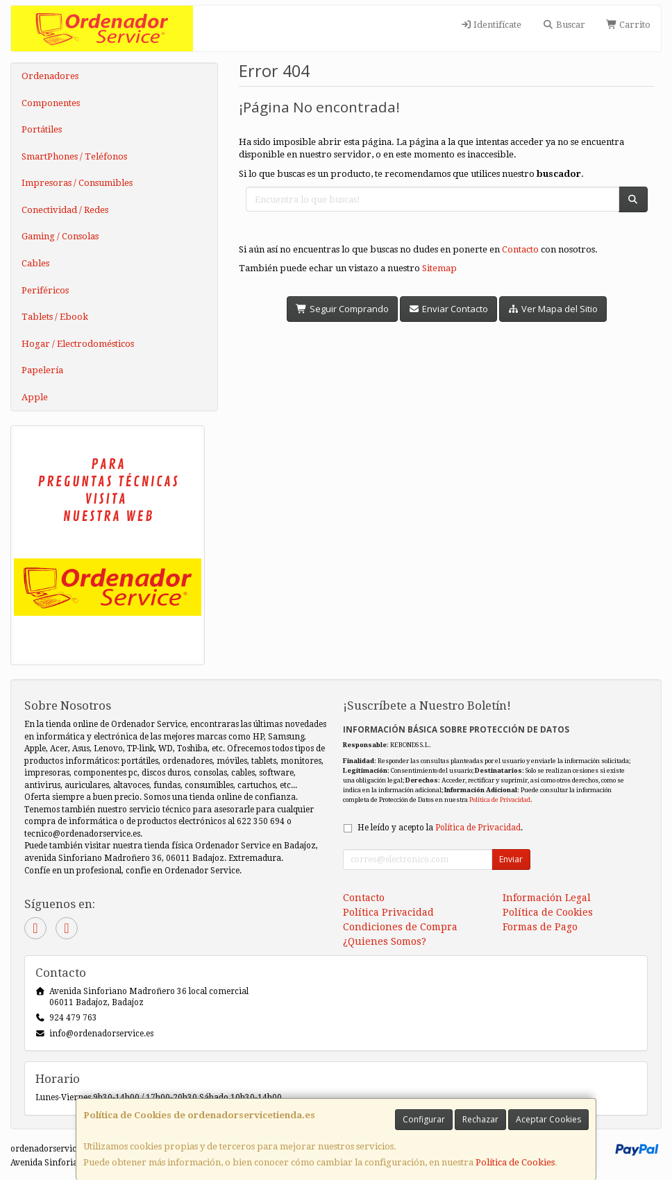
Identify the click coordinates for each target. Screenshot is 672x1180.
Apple (35, 397)
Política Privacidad (388, 912)
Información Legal (547, 897)
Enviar (511, 859)
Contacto (520, 249)
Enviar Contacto (448, 308)
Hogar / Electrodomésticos (78, 344)
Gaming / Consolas (60, 236)
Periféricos (45, 290)
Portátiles (42, 129)
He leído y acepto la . (440, 827)
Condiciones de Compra (400, 926)
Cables (35, 263)
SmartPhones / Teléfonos (74, 156)
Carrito (628, 24)
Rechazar (480, 1119)
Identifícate (490, 24)
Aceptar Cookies (548, 1119)
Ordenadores (50, 76)
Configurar (424, 1119)
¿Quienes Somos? (384, 941)
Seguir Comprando (342, 308)
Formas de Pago (540, 926)
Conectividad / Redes (65, 210)
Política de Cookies (515, 1162)
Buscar (563, 24)
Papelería (42, 370)
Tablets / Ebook (55, 316)
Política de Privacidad (499, 799)
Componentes (51, 103)
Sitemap (439, 268)
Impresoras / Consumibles (77, 183)
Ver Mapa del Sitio (553, 308)
